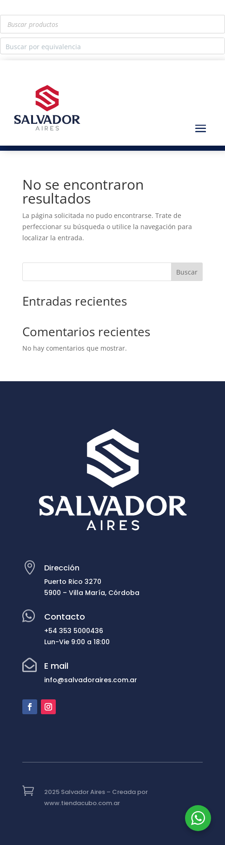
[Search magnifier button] (217, 46)
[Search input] (105, 46)
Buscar (187, 272)
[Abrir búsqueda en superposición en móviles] (112, 24)
